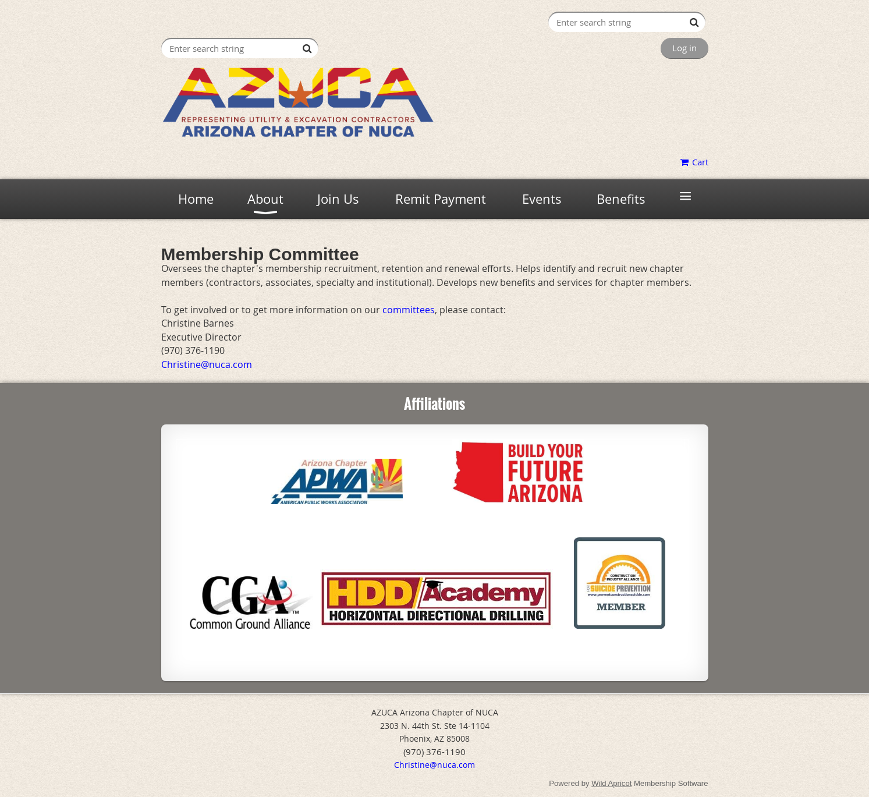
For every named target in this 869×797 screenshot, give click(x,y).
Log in (684, 48)
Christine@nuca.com (434, 764)
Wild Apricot (611, 783)
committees (408, 309)
